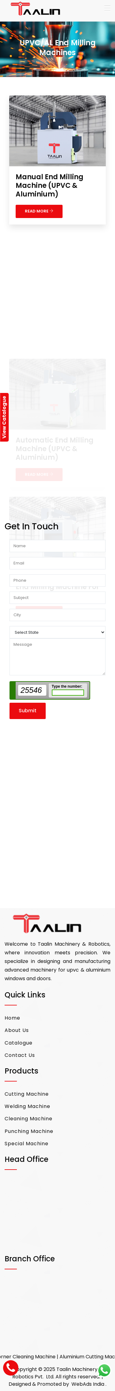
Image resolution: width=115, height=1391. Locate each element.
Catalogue (19, 1042)
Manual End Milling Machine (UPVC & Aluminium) (49, 185)
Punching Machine (29, 1131)
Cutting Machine (27, 1094)
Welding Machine (27, 1106)
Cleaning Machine (28, 1118)
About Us (17, 1030)
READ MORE (39, 211)
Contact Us (20, 1055)
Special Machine (26, 1143)
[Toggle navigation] (107, 8)
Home (12, 1017)
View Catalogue (4, 417)
